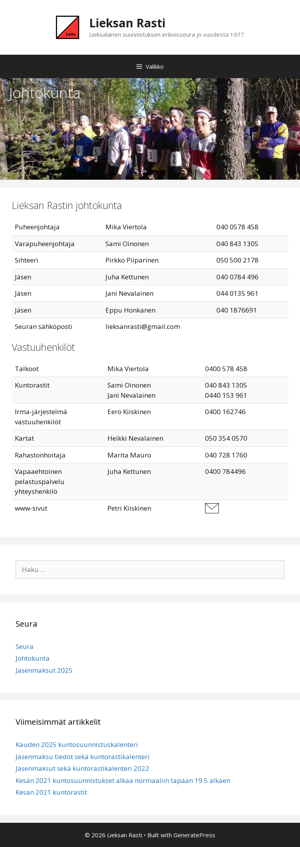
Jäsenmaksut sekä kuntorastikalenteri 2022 (82, 768)
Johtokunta (33, 658)
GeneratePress (194, 835)
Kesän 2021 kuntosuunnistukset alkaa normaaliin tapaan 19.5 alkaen (123, 780)
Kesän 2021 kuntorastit (51, 792)
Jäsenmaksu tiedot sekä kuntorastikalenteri (83, 756)
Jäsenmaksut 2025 (44, 670)
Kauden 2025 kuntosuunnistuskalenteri (77, 744)
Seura (25, 646)
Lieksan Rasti (127, 23)
